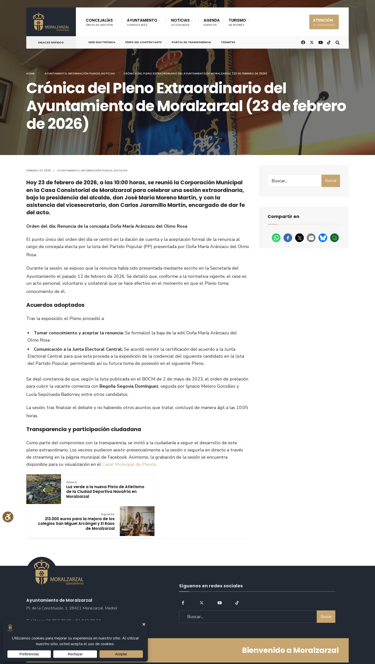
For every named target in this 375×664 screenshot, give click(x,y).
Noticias (108, 73)
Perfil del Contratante (143, 42)
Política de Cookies (219, 646)
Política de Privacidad (156, 646)
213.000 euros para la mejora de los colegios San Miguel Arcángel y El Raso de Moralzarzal (176, 489)
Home (30, 73)
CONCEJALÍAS (99, 22)
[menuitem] (104, 21)
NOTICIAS (180, 22)
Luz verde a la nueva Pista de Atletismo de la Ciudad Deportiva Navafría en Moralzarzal (95, 492)
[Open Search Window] (336, 42)
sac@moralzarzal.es (43, 599)
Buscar (331, 180)
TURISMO (237, 22)
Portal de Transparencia (191, 42)
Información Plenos (84, 73)
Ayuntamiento (56, 73)
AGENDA (212, 22)
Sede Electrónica (101, 42)
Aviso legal (189, 646)
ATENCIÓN (324, 22)
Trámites (228, 42)
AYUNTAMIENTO (142, 22)
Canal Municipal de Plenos (129, 464)
